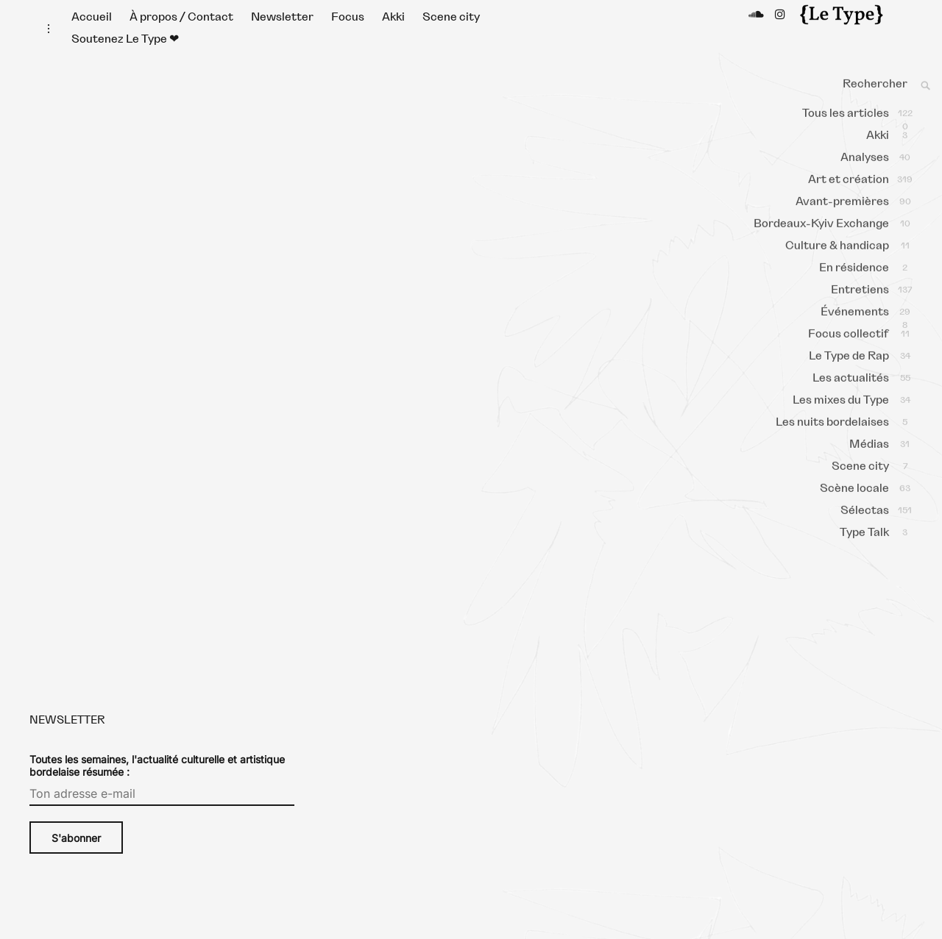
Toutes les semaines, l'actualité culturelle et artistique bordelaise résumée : (157, 780)
